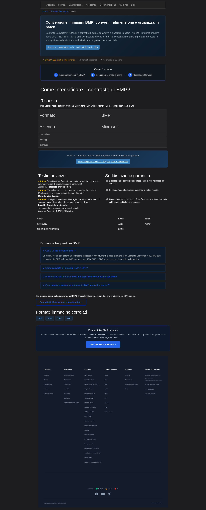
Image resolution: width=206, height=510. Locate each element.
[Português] (105, 477)
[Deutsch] (80, 477)
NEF (106, 384)
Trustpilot (99, 489)
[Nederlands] (90, 477)
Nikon (147, 219)
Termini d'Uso (128, 380)
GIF (68, 318)
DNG (106, 393)
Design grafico (88, 457)
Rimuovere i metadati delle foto (92, 462)
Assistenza (91, 5)
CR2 (106, 380)
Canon (40, 219)
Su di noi (123, 5)
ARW (106, 389)
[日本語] (126, 477)
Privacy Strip (87, 416)
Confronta (67, 398)
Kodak (121, 219)
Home (45, 11)
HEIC (106, 375)
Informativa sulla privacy (131, 384)
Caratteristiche (76, 5)
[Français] (85, 477)
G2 (116, 489)
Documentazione (108, 5)
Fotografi (86, 430)
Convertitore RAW (89, 380)
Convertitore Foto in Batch (91, 448)
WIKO (147, 224)
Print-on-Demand (89, 434)
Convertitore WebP (89, 393)
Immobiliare (67, 389)
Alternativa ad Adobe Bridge (71, 402)
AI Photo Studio (149, 389)
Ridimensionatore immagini (91, 384)
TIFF (59, 318)
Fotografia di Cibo (89, 444)
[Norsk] (116, 477)
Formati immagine (59, 11)
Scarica (61, 5)
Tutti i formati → (109, 412)
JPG (40, 318)
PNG (50, 318)
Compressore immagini (90, 425)
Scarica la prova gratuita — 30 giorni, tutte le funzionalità (72, 47)
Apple (120, 224)
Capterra (108, 489)
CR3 (106, 398)
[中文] (131, 477)
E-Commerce (67, 380)
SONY (121, 229)
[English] (75, 477)
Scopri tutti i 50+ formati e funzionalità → (61, 302)
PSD (106, 407)
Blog (133, 5)
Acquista (50, 5)
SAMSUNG (42, 224)
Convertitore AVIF (89, 398)
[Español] (95, 477)
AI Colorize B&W (88, 412)
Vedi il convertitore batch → (103, 344)
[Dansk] (111, 477)
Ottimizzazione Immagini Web (92, 453)
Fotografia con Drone (90, 439)
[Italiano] (100, 477)
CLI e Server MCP (69, 375)
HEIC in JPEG (88, 375)
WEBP (106, 402)
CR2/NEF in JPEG (89, 421)
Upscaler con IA (88, 402)
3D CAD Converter (150, 393)
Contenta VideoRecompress (152, 375)
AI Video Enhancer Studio (152, 384)
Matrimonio (67, 393)
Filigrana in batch (89, 389)
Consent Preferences (156, 503)
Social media (67, 384)
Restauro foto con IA (90, 407)
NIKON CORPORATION (48, 229)
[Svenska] (121, 477)
